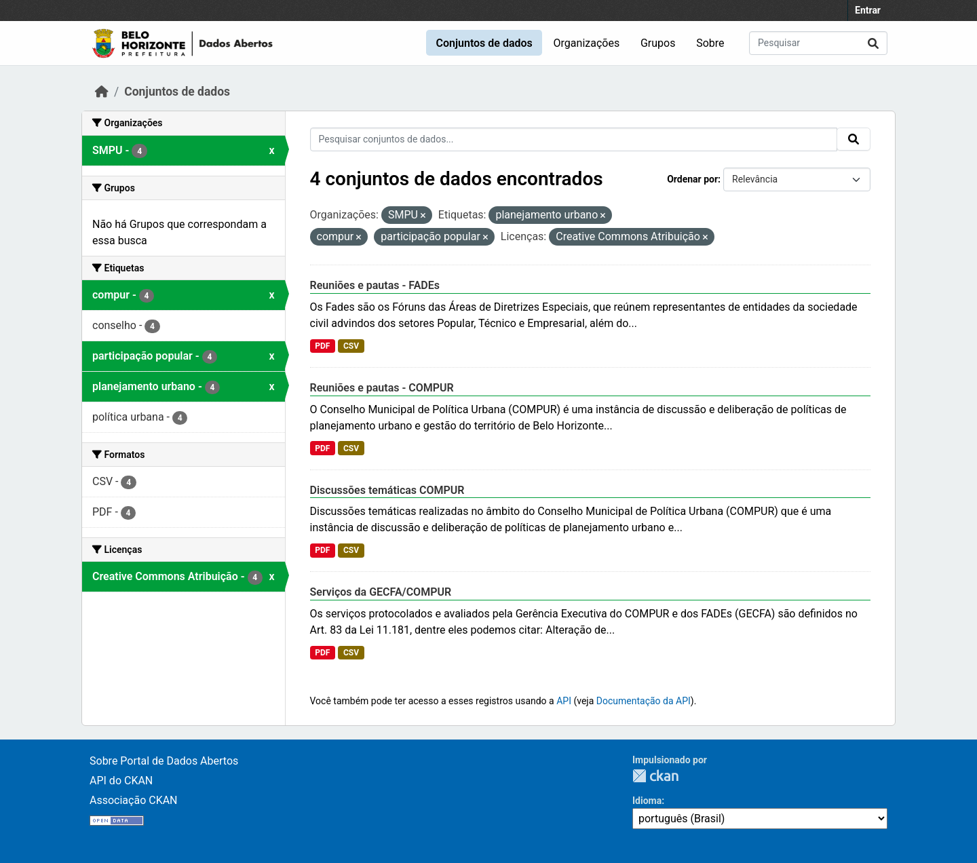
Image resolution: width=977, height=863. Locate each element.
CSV (351, 346)
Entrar (868, 10)
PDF (322, 346)
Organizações (587, 43)
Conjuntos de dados (484, 43)
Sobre (710, 43)
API (563, 700)
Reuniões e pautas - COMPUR (382, 387)
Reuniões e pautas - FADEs (375, 285)
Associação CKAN (134, 800)
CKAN (655, 776)
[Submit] (873, 43)
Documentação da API (643, 700)
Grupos (658, 43)
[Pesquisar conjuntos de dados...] (818, 43)
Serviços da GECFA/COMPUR (381, 592)
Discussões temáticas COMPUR (387, 490)
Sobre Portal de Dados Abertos (164, 760)
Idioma (647, 800)
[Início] (102, 91)
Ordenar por (692, 179)
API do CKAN (121, 780)
